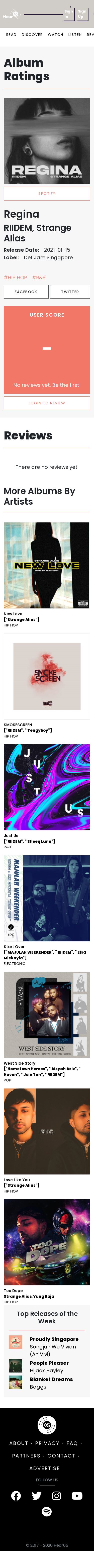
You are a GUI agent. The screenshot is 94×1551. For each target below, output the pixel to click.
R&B (7, 847)
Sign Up (82, 14)
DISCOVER (32, 34)
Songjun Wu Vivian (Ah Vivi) (53, 1350)
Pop (7, 1080)
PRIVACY (47, 1443)
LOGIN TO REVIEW (47, 403)
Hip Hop (11, 625)
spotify (47, 193)
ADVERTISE (44, 1468)
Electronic (15, 963)
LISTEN (75, 34)
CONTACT (61, 1455)
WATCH (55, 34)
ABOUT (18, 1443)
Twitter (70, 291)
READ (11, 34)
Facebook (26, 291)
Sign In (68, 14)
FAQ (72, 1443)
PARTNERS (26, 1455)
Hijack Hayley (46, 1370)
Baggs (38, 1386)
